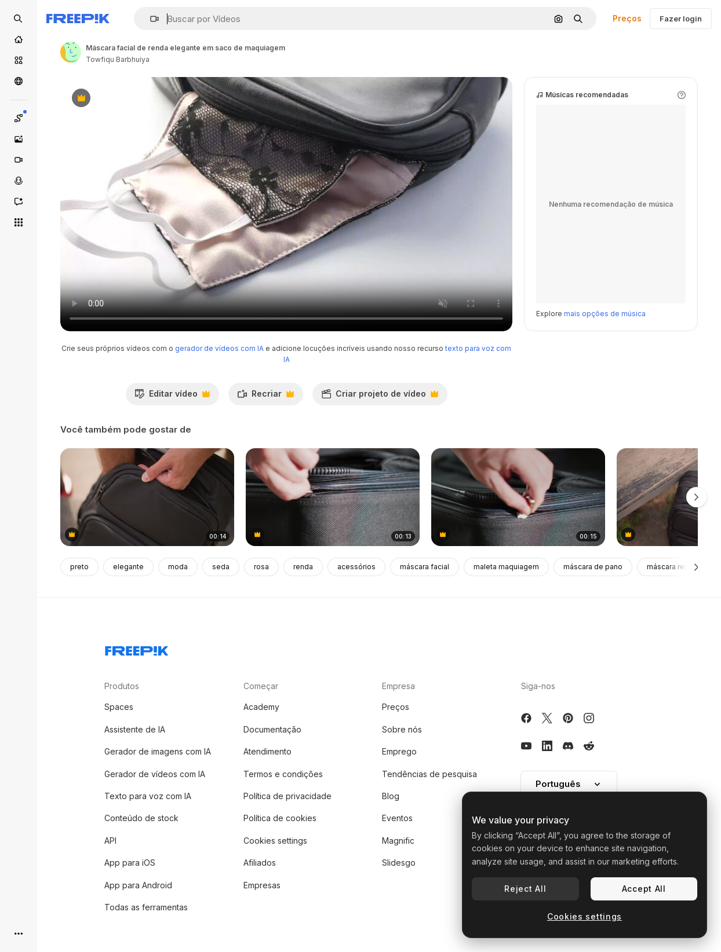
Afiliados (259, 862)
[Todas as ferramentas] (18, 222)
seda (221, 566)
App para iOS (129, 862)
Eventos (397, 818)
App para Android (138, 885)
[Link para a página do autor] (70, 52)
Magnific (398, 840)
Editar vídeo (172, 397)
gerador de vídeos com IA (219, 348)
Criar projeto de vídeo (379, 397)
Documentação (272, 729)
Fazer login (681, 18)
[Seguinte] (696, 567)
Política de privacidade (287, 796)
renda (303, 566)
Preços (627, 18)
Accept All (644, 889)
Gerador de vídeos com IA (154, 774)
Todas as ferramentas (146, 907)
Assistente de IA (134, 729)
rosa (261, 566)
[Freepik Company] (136, 648)
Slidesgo (399, 862)
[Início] (18, 39)
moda (178, 566)
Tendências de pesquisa (429, 774)
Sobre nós (402, 729)
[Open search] (18, 18)
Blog (390, 796)
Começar (260, 686)
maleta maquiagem (506, 566)
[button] (150, 18)
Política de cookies (279, 818)
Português (569, 783)
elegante (128, 566)
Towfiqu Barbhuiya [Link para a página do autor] (118, 59)
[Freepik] (78, 18)
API (110, 840)
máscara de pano (592, 566)
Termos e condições (283, 774)
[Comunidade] (18, 81)
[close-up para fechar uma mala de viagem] (333, 497)
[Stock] (18, 60)
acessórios (356, 566)
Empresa (398, 686)
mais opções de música (605, 313)
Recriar (265, 397)
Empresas (262, 885)
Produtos (121, 686)
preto (79, 566)
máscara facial (424, 566)
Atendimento (267, 751)
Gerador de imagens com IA (157, 751)
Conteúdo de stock (141, 818)
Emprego (399, 751)
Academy (261, 707)
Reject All (525, 889)
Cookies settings (275, 840)
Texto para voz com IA (147, 796)
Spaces (118, 707)
